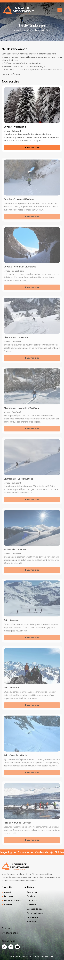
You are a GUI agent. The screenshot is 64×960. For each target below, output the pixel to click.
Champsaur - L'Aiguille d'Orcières (21, 411)
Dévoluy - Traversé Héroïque (19, 202)
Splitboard (31, 921)
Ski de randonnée (35, 913)
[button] (59, 10)
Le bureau (9, 896)
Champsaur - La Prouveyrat (18, 481)
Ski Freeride (32, 917)
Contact (8, 904)
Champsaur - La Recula (16, 340)
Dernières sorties (12, 900)
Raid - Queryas (11, 623)
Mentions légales (18, 956)
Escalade (31, 896)
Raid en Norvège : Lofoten (17, 825)
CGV (29, 956)
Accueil (17, 30)
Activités (27, 30)
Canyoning (32, 892)
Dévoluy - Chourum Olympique (20, 269)
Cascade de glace (35, 909)
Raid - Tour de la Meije (15, 758)
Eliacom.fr (49, 956)
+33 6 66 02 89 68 (10, 933)
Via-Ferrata (32, 900)
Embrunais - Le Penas (15, 552)
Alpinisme (31, 904)
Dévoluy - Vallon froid (15, 127)
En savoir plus (32, 147)
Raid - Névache (11, 690)
